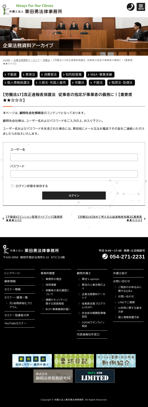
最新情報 (10, 281)
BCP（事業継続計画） (58, 309)
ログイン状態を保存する (29, 186)
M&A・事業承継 (101, 74)
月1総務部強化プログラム (20, 305)
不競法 (98, 82)
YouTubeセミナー (15, 323)
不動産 (12, 74)
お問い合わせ (121, 281)
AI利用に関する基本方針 (130, 309)
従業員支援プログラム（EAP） (93, 305)
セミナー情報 (12, 289)
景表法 (30, 74)
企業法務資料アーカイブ (93, 296)
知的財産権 (74, 74)
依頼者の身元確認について (57, 292)
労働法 (79, 82)
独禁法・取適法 (122, 82)
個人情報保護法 (18, 82)
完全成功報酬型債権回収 (94, 315)
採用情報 (51, 284)
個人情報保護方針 (128, 317)
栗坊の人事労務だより (94, 286)
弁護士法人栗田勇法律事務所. (69, 400)
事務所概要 (48, 273)
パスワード (17, 166)
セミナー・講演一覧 (16, 297)
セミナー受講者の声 (16, 315)
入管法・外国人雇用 (52, 82)
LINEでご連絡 (126, 302)
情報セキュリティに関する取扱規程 (57, 301)
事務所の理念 (54, 279)
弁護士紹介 (120, 273)
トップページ (12, 273)
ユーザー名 (17, 149)
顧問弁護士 (84, 273)
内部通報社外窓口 (88, 334)
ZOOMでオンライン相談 (93, 324)
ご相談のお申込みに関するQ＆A (130, 289)
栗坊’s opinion (90, 279)
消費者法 (50, 74)
